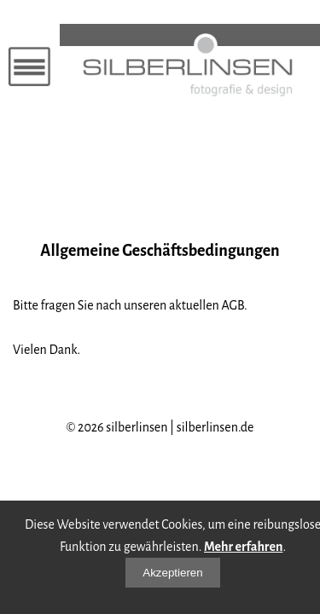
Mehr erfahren (243, 546)
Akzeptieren (172, 572)
